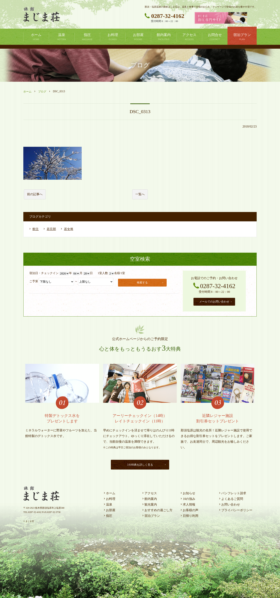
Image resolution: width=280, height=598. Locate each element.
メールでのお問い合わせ (215, 301)
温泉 (107, 503)
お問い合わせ (229, 503)
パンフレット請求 (232, 492)
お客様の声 (189, 509)
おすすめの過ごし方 (156, 509)
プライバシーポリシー (235, 509)
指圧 (107, 514)
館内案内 (149, 498)
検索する (151, 282)
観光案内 (149, 503)
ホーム (27, 91)
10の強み (187, 498)
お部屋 (109, 509)
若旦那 (51, 229)
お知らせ (187, 492)
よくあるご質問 (230, 498)
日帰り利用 (189, 514)
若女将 (68, 229)
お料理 (109, 498)
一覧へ (140, 194)
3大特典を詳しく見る (145, 463)
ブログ (42, 91)
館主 (35, 229)
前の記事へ (35, 194)
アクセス (149, 492)
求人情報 (187, 503)
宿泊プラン (150, 514)
